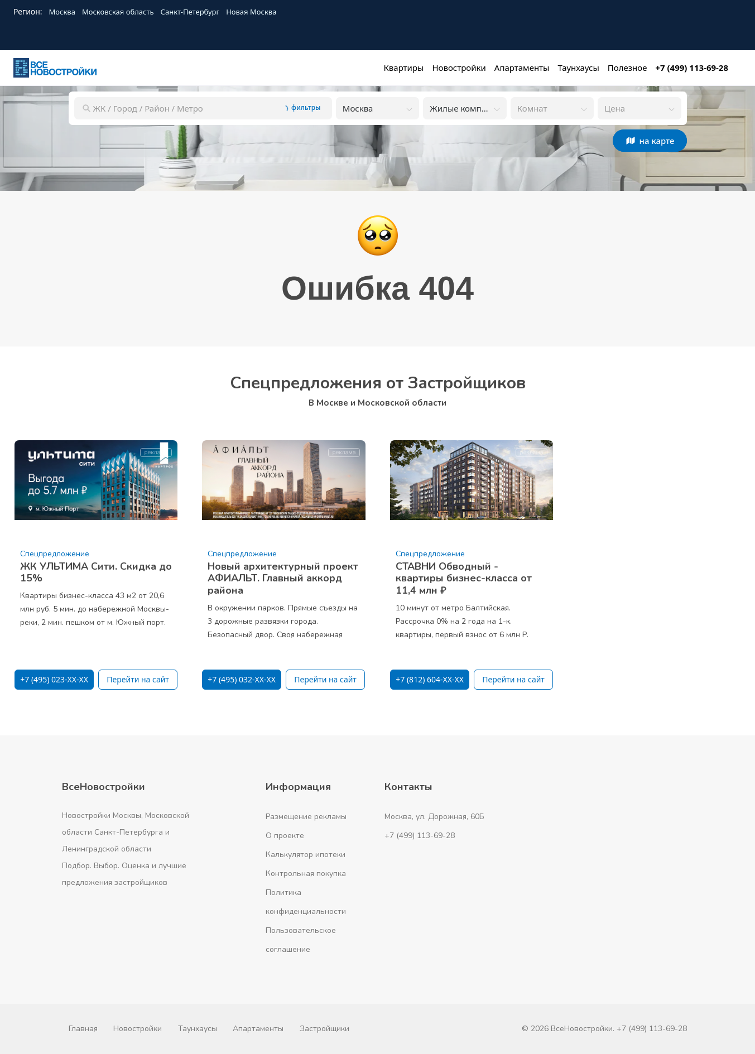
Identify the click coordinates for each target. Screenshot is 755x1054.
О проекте (285, 835)
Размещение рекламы (306, 816)
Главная (83, 1028)
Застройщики (324, 1028)
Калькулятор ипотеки (305, 854)
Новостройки (137, 1028)
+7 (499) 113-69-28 (419, 835)
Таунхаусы (197, 1028)
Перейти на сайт (138, 679)
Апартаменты (258, 1028)
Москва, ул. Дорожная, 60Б (434, 816)
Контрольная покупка (306, 873)
